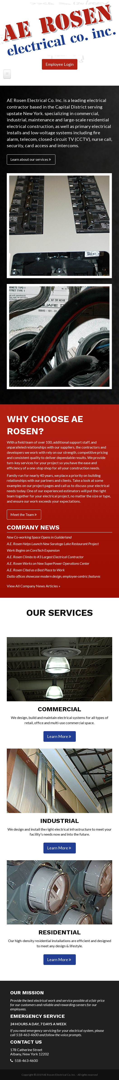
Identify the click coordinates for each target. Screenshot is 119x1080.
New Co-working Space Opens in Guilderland (39, 537)
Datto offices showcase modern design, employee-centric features (53, 576)
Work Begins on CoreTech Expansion (33, 550)
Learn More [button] (59, 736)
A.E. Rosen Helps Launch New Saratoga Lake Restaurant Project (53, 543)
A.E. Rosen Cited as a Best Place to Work (36, 570)
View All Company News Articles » (33, 586)
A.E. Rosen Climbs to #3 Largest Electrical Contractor (45, 557)
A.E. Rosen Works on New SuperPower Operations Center (48, 563)
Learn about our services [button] (31, 159)
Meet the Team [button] (24, 514)
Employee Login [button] (59, 64)
